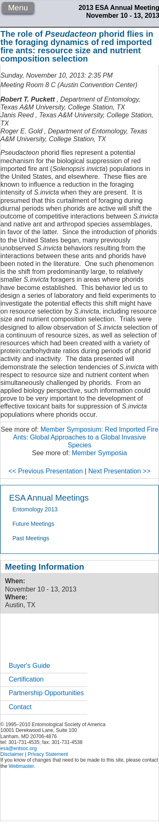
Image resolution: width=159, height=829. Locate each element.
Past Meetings (30, 538)
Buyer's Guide (29, 665)
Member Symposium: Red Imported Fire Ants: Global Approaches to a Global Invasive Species (85, 437)
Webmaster (21, 766)
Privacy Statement (48, 754)
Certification (26, 679)
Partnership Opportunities (46, 692)
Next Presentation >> (119, 471)
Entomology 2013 (35, 509)
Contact (20, 706)
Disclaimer (12, 754)
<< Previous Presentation (45, 471)
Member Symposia (99, 452)
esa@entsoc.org (18, 748)
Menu (18, 7)
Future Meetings (33, 523)
